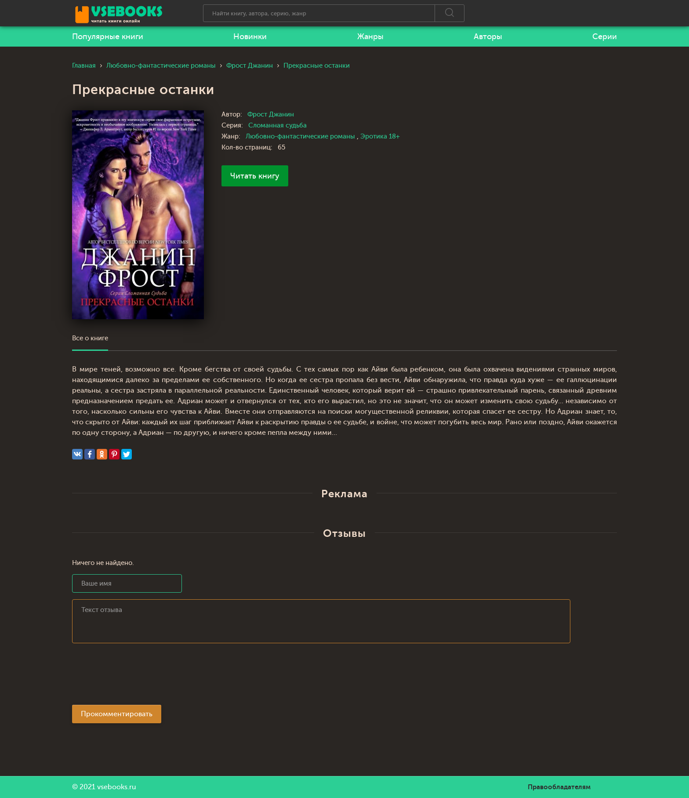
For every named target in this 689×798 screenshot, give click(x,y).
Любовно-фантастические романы (301, 136)
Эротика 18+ (380, 136)
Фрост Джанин (270, 114)
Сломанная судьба (277, 125)
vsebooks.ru (116, 787)
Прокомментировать (116, 714)
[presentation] (139, 677)
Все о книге (90, 338)
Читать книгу (254, 175)
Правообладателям (559, 787)
